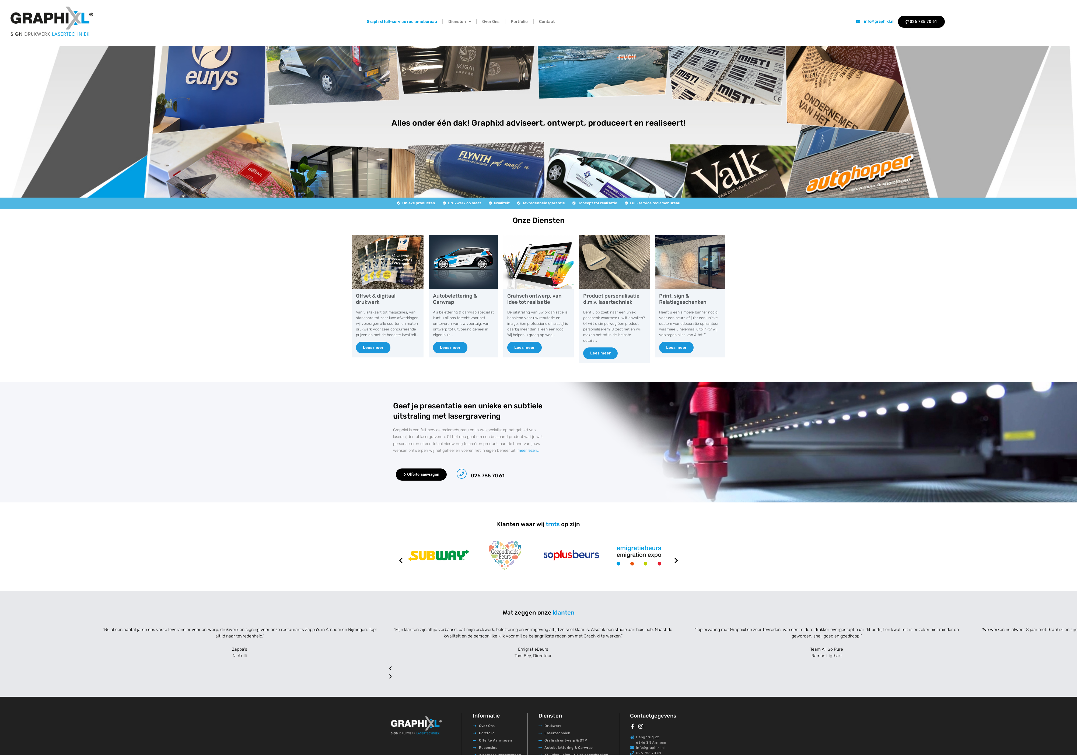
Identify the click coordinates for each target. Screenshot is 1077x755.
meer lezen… (528, 450)
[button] (401, 560)
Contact (547, 21)
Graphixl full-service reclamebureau (402, 21)
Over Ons (490, 21)
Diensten (459, 21)
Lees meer (373, 347)
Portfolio (519, 21)
